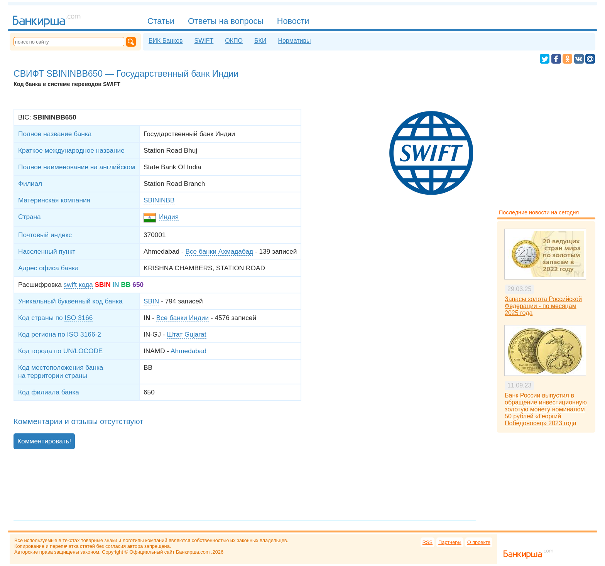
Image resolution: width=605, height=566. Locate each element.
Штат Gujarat (186, 334)
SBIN (151, 301)
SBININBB (159, 200)
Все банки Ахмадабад (219, 251)
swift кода (78, 284)
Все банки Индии (182, 318)
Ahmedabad (188, 351)
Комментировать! (44, 441)
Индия (169, 217)
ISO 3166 (78, 318)
